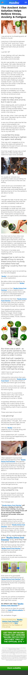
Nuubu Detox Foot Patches (11, 505)
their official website (15, 610)
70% (16, 623)
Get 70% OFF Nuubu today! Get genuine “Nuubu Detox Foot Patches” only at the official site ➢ (14, 637)
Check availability (14, 668)
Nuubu (4, 276)
